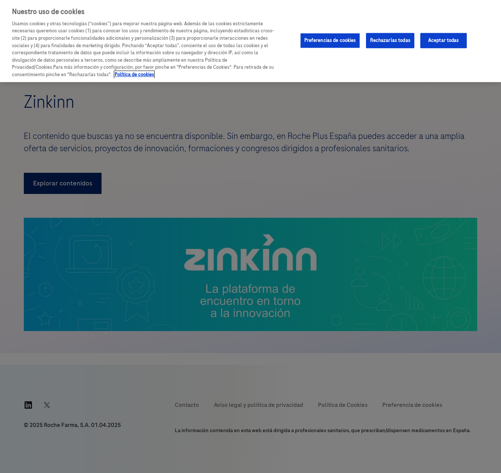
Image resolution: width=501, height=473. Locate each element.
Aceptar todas (443, 40)
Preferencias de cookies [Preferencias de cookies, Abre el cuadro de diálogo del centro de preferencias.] (330, 40)
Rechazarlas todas (390, 40)
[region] (250, 41)
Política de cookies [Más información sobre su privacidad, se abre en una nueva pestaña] (134, 74)
